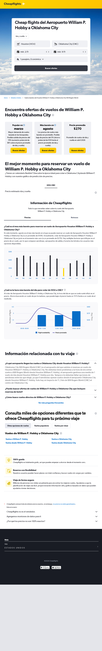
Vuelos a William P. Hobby (17, 439)
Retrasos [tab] (74, 217)
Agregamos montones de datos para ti (52, 516)
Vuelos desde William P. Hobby (19, 443)
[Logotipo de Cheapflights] (12, 4)
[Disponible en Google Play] (45, 567)
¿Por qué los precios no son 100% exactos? (52, 521)
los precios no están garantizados (64, 504)
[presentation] (53, 115)
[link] (18, 150)
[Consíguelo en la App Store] (56, 567)
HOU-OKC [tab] (51, 185)
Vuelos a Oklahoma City (62, 439)
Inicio (6, 98)
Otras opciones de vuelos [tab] (18, 426)
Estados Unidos (16, 98)
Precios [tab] (27, 217)
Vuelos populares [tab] (41, 426)
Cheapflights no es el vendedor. (52, 511)
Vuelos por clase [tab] (61, 426)
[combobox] (21, 36)
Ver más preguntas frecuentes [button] (51, 403)
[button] (31, 52)
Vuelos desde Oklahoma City (64, 443)
